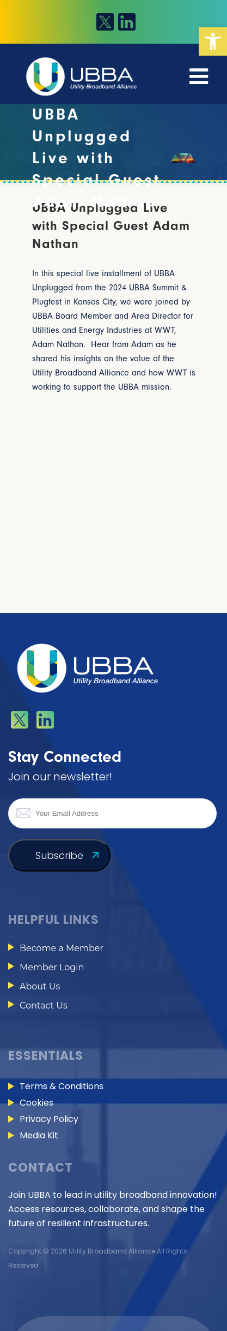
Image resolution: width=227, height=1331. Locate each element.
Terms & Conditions (61, 1086)
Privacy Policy (49, 1119)
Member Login (52, 967)
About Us (40, 986)
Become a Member (61, 948)
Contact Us (44, 1005)
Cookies (36, 1102)
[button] (213, 41)
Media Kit (39, 1135)
